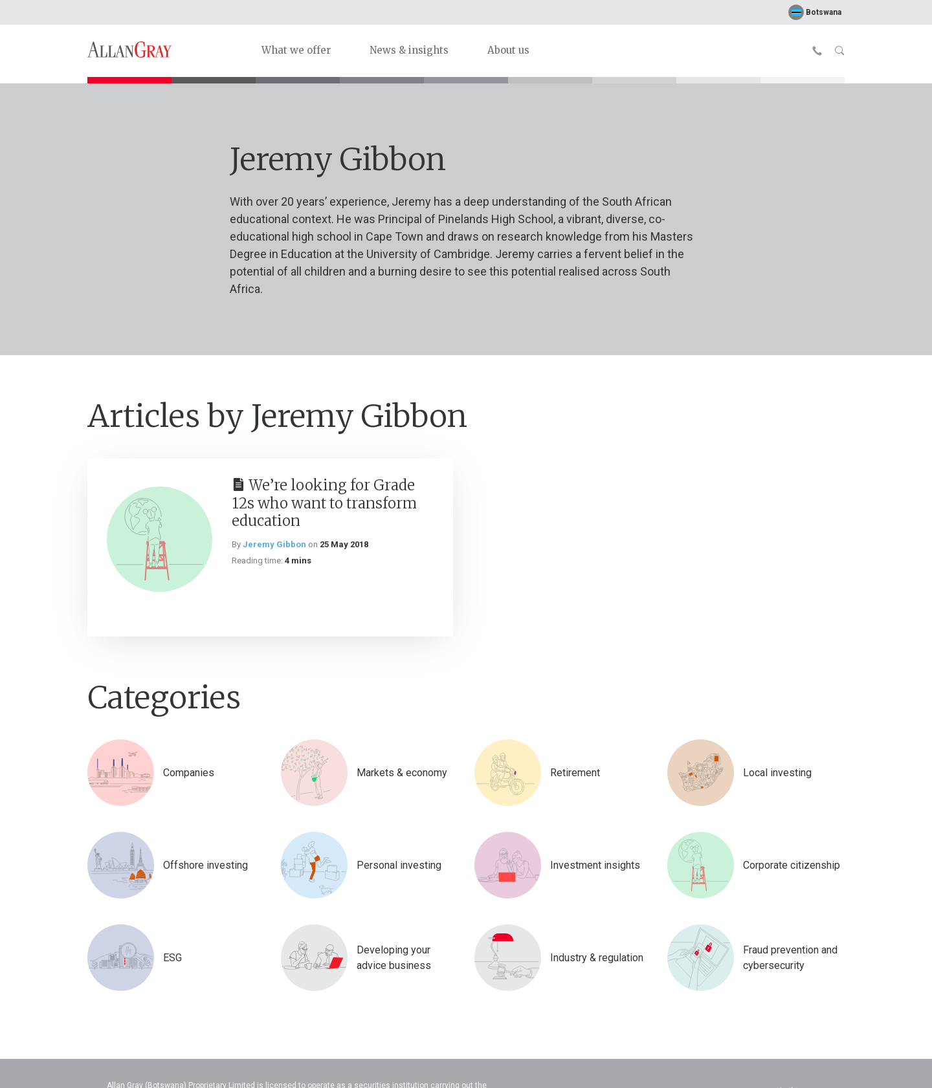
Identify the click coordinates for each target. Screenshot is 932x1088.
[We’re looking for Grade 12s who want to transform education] (159, 539)
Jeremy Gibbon (274, 544)
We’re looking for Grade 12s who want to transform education (324, 503)
